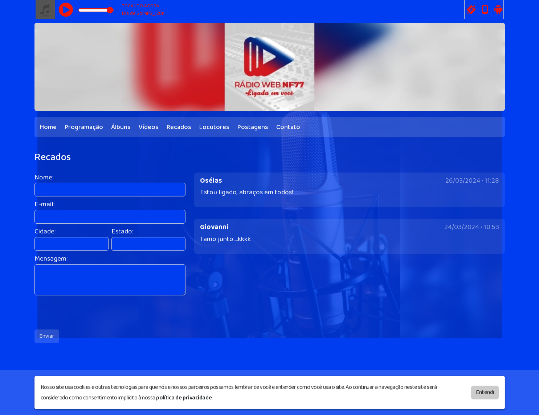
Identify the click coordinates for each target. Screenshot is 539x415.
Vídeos (149, 127)
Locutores (214, 127)
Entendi (485, 392)
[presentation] (89, 312)
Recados (179, 127)
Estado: (122, 232)
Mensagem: (51, 259)
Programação (84, 127)
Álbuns (121, 127)
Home (48, 127)
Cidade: (45, 232)
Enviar (46, 336)
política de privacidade (184, 397)
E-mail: (44, 204)
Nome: (43, 178)
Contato (288, 127)
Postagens (252, 127)
